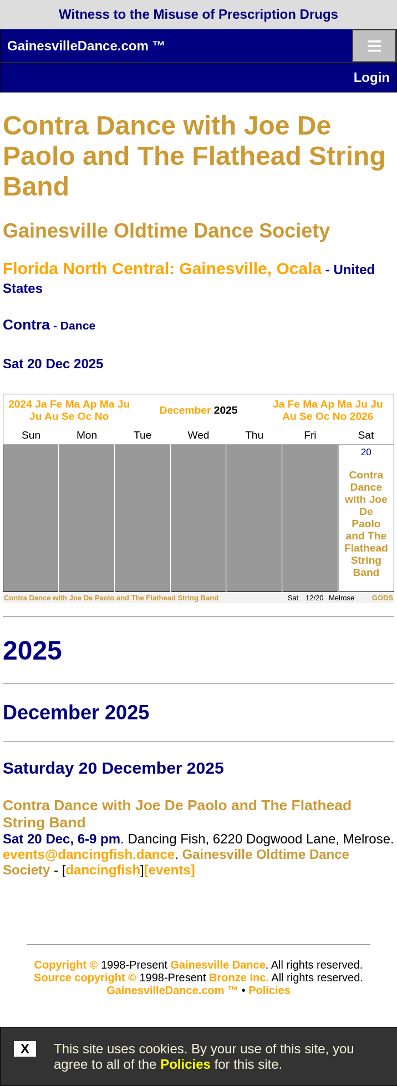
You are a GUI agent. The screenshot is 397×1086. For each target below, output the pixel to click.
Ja (41, 404)
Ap (90, 404)
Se (68, 416)
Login (372, 77)
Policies (185, 1064)
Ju (124, 404)
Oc (85, 416)
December (185, 410)
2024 (20, 404)
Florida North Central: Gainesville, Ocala (162, 268)
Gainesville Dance (218, 965)
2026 (362, 416)
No (102, 416)
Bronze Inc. (239, 977)
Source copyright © (85, 977)
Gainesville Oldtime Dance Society (166, 230)
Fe (56, 404)
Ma (72, 404)
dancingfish (102, 869)
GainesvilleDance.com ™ (86, 45)
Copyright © (66, 965)
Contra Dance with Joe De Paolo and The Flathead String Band (194, 156)
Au (51, 416)
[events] (169, 869)
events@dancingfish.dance (89, 854)
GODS (382, 598)
